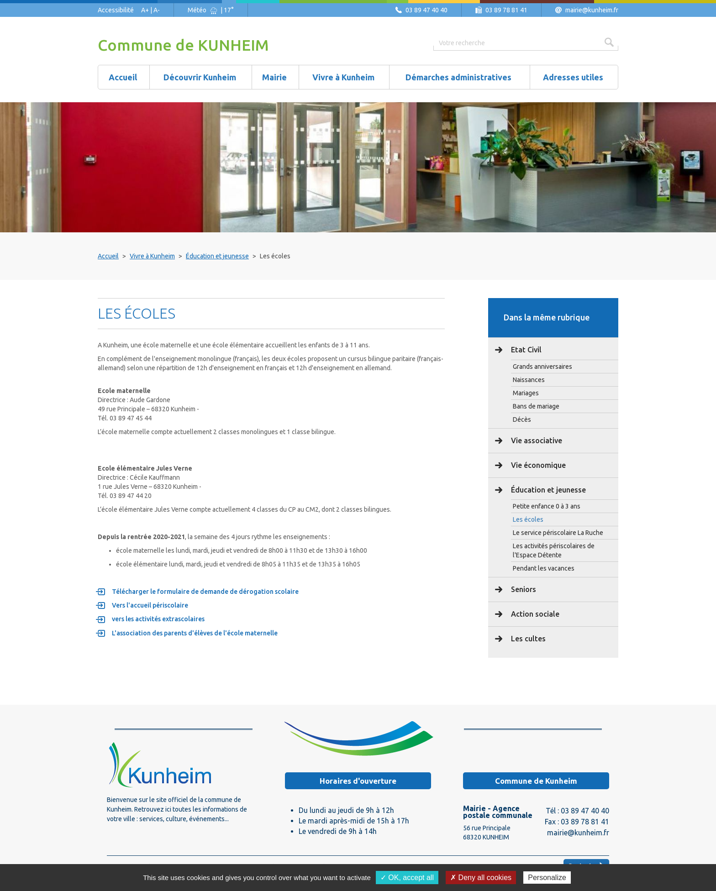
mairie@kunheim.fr (591, 10)
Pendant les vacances (543, 568)
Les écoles (528, 519)
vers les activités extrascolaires (158, 619)
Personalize (547, 877)
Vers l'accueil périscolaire (150, 605)
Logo (159, 764)
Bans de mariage (536, 406)
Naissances (529, 379)
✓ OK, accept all (407, 877)
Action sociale (534, 614)
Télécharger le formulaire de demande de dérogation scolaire (205, 591)
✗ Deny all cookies (480, 877)
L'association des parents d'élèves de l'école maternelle (195, 633)
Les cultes (527, 638)
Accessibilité (116, 10)
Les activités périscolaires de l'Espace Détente (554, 550)
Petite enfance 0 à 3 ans (546, 506)
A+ (145, 10)
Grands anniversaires (542, 366)
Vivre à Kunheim (152, 256)
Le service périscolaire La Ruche (558, 532)
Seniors (522, 589)
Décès (522, 419)
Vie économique (537, 465)
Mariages (526, 393)
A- (156, 10)
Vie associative (535, 440)
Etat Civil (525, 350)
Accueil (108, 256)
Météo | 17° (211, 10)
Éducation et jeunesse (217, 256)
